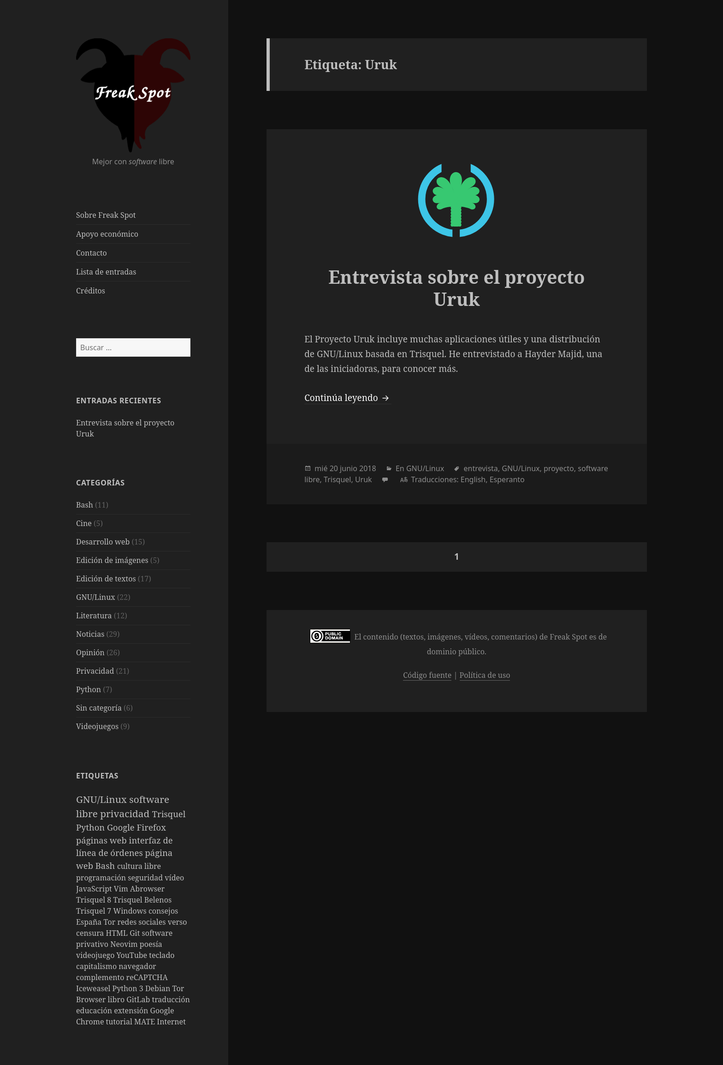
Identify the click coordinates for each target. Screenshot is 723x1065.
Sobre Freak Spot (106, 215)
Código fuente (427, 675)
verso (177, 922)
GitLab (139, 999)
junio (348, 468)
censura (91, 933)
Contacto (91, 253)
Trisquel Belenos (142, 900)
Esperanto (507, 479)
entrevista (480, 468)
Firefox (151, 827)
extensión (132, 1010)
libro (117, 999)
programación (102, 878)
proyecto (559, 468)
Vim (122, 889)
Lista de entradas (106, 272)
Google (122, 827)
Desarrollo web (103, 542)
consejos (163, 911)
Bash (84, 505)
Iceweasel (94, 988)
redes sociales (142, 922)
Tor (111, 922)
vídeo (174, 878)
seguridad (146, 878)
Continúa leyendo (347, 398)
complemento (101, 977)
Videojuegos (97, 726)
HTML (118, 933)
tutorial (120, 1022)
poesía (151, 944)
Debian (158, 988)
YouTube (133, 955)
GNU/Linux (95, 597)
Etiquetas (97, 776)
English (473, 479)
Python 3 (129, 988)
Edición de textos (106, 579)
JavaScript (95, 889)
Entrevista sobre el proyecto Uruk (456, 287)
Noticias (90, 634)
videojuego (96, 955)
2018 (367, 468)
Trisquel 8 (94, 900)
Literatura (94, 615)
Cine (84, 523)
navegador (137, 966)
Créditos (90, 291)
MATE (145, 1022)
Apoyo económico (107, 234)
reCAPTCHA (147, 977)
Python (88, 689)
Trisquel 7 (94, 911)
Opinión (90, 652)
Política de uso (485, 675)
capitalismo (97, 966)
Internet (171, 1022)
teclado (161, 955)
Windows (130, 911)
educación (95, 1010)
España (90, 922)
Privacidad (95, 671)
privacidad (126, 813)
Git (136, 933)
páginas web (102, 840)
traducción (171, 999)
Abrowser (147, 889)
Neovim (125, 944)
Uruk (363, 479)
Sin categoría (99, 708)
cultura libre (139, 866)
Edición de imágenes (112, 560)
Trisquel (169, 814)
